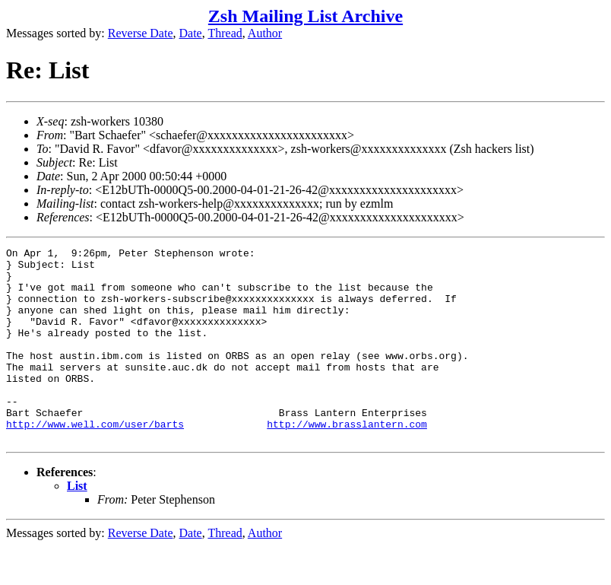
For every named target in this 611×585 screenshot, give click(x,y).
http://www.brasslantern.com (347, 460)
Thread (224, 33)
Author (265, 33)
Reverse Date (140, 33)
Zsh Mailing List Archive (305, 16)
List (77, 524)
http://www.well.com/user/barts (95, 460)
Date (190, 33)
